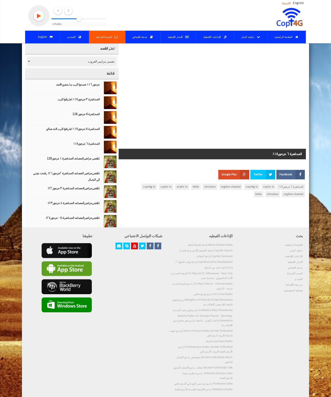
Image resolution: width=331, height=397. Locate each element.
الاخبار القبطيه (295, 262)
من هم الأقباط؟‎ (294, 285)
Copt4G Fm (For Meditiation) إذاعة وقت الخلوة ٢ (204, 262)
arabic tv (182, 187)
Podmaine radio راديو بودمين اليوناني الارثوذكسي (203, 384)
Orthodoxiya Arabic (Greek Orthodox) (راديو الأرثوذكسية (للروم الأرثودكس (205, 349)
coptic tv (268, 187)
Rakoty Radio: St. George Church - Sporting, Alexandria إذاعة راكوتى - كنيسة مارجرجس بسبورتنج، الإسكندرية (203, 320)
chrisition (210, 187)
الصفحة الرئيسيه (294, 245)
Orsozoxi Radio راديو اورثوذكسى (213, 294)
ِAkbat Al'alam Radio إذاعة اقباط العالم (210, 245)
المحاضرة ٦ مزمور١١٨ (290, 187)
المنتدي (298, 279)
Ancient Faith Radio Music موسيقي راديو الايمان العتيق (204, 359)
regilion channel (231, 187)
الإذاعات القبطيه (294, 256)
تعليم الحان (296, 250)
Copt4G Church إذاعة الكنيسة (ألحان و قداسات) (206, 250)
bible (196, 187)
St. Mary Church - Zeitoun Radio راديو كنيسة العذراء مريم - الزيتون (202, 286)
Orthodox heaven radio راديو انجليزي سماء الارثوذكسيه (207, 375)
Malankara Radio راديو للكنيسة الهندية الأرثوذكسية (204, 389)
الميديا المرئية (295, 273)
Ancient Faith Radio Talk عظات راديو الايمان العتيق (203, 368)
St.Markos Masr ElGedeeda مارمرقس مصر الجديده (202, 310)
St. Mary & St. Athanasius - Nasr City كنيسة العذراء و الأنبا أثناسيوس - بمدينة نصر (202, 275)
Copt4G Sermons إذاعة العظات (214, 256)
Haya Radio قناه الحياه (219, 341)
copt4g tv (252, 187)
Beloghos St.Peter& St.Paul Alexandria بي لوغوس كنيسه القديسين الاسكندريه (202, 302)
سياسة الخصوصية (293, 290)
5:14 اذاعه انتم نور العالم (218, 268)
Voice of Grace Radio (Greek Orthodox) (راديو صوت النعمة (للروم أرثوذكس (201, 333)
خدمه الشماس (295, 268)
